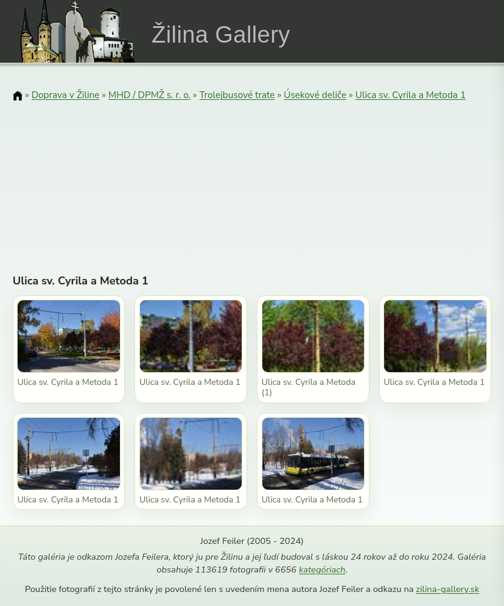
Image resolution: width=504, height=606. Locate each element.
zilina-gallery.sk (447, 589)
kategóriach (322, 569)
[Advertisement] (252, 179)
